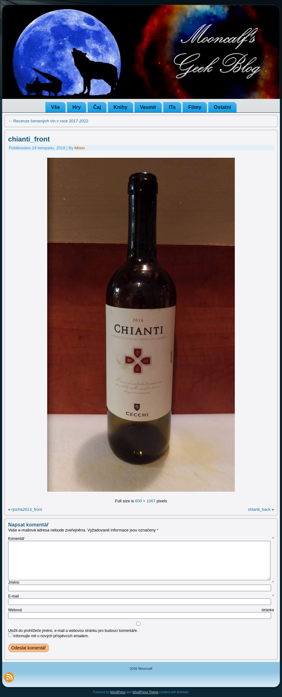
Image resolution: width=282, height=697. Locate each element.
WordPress (117, 692)
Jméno (141, 582)
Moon (79, 148)
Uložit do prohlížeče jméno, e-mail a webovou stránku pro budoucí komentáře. (73, 630)
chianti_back (259, 509)
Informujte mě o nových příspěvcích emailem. (51, 636)
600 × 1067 (145, 501)
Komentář (141, 538)
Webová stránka (141, 610)
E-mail (141, 596)
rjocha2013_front (27, 509)
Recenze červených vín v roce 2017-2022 (48, 121)
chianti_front (29, 139)
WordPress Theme (146, 692)
